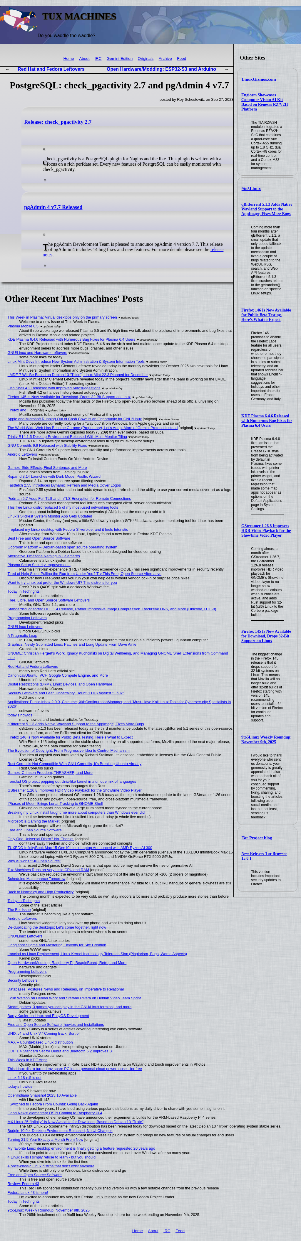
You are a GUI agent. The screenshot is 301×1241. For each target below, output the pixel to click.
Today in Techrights (24, 591)
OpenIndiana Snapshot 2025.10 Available (42, 1095)
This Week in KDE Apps (28, 1060)
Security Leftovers (23, 980)
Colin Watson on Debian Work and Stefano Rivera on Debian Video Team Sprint (74, 998)
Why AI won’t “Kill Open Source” (34, 861)
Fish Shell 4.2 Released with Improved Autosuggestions (54, 388)
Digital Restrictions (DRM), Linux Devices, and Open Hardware (60, 684)
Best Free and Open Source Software (39, 538)
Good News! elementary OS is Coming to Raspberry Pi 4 (55, 1113)
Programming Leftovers (27, 618)
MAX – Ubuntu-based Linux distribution (40, 1042)
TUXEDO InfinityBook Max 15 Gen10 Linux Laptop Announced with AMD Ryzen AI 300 (80, 848)
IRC (98, 58)
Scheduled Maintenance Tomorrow (37, 878)
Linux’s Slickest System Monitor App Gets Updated (50, 516)
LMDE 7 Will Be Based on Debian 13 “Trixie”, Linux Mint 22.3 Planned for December (78, 375)
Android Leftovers (22, 454)
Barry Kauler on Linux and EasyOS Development (48, 1015)
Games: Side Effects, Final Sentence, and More (47, 467)
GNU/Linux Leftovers (25, 626)
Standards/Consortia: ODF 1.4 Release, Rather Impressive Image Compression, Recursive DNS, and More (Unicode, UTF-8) (112, 609)
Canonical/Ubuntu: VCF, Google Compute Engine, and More (58, 675)
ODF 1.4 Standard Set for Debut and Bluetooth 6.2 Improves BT (61, 1051)
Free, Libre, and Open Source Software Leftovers (49, 600)
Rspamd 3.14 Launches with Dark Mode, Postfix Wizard (54, 476)
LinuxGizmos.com (259, 79)
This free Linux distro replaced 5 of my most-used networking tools (63, 507)
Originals (146, 58)
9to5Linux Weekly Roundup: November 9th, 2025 (266, 739)
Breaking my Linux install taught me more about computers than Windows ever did (76, 812)
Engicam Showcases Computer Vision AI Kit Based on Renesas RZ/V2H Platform (264, 102)
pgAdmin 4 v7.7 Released (53, 207)
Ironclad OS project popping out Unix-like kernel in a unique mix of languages (72, 781)
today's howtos (20, 715)
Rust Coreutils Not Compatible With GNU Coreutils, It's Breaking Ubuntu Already (75, 764)
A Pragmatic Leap (22, 635)
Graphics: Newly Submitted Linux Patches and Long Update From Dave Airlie (72, 644)
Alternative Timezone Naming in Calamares (44, 556)
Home (68, 58)
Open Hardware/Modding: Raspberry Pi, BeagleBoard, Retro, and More (67, 962)
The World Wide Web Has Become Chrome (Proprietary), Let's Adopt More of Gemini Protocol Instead (93, 428)
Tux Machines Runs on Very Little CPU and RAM (48, 870)
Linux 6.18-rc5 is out (24, 1077)
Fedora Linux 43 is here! (28, 1192)
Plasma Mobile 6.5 (23, 326)
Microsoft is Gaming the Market (34, 821)
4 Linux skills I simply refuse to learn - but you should (52, 1157)
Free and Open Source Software (35, 830)
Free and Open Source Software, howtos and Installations (56, 1024)
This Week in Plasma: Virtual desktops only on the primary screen (62, 317)
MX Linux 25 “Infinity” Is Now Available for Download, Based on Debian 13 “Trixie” (75, 1122)
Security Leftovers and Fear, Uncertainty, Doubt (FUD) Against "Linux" (66, 693)
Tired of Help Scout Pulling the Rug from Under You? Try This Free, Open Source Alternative (85, 573)
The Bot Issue (19, 909)
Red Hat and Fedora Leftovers (51, 69)
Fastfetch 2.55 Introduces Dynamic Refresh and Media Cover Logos (64, 485)
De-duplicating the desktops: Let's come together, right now (57, 927)
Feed (181, 58)
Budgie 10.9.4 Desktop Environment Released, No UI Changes (60, 1130)
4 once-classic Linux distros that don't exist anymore (51, 1166)
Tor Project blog (257, 837)
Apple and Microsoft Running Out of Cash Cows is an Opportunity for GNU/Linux (75, 419)
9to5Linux (251, 188)
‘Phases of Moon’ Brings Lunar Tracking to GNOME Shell (55, 803)
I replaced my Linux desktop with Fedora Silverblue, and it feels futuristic (68, 529)
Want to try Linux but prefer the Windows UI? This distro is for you (62, 582)
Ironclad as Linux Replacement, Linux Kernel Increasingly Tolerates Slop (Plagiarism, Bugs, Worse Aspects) (97, 954)
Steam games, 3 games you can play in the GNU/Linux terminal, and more (70, 1007)
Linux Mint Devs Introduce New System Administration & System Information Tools (76, 361)
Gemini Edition (120, 58)
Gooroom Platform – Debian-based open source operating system (62, 547)
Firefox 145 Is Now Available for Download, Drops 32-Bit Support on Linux (266, 636)
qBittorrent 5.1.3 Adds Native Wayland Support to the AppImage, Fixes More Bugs (266, 209)
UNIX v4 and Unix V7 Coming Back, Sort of (44, 1033)
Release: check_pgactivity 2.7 (57, 122)
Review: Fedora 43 (23, 1183)
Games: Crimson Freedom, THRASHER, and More (50, 772)
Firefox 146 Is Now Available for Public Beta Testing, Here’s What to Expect (266, 315)
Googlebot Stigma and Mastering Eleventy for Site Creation (57, 945)
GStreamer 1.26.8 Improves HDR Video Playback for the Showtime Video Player (266, 531)
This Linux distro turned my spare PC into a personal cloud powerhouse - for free (75, 1069)
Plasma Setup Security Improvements (39, 565)
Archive (165, 58)
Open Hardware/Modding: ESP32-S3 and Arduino (161, 69)
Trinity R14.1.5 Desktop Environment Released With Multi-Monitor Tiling (67, 436)
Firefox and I (18, 410)
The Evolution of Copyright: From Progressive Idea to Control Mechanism (69, 750)
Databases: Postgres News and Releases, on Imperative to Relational (66, 989)
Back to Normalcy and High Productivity (41, 892)
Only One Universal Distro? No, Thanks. (41, 839)
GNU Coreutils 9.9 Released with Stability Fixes (47, 445)
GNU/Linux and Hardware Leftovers (37, 352)
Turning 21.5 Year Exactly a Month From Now (45, 1139)
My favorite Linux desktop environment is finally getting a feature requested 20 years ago (81, 1148)
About (84, 58)
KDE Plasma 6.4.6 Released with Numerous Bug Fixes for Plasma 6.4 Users (266, 421)
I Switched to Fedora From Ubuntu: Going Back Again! (53, 1104)
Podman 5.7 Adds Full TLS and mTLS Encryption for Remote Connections (69, 498)
